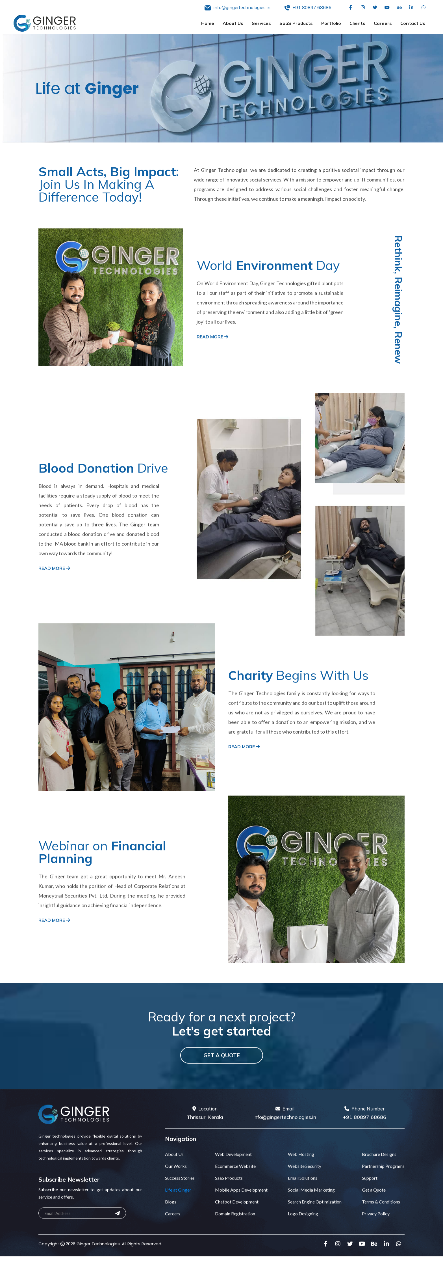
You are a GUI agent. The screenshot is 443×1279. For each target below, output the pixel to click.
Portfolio (331, 23)
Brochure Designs (379, 1182)
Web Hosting (301, 1182)
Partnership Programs (383, 1194)
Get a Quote (221, 1083)
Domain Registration (235, 1241)
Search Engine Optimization (315, 1229)
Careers (383, 23)
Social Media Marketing (311, 1217)
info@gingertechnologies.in (284, 1145)
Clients (357, 23)
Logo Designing (303, 1241)
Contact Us (412, 23)
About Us (233, 23)
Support (369, 1206)
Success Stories (180, 1206)
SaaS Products (296, 23)
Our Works (176, 1194)
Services (261, 23)
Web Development (233, 1182)
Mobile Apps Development (241, 1217)
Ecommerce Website (235, 1194)
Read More (212, 365)
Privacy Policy (376, 1241)
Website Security (304, 1194)
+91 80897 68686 (364, 1145)
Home (207, 23)
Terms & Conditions (381, 1229)
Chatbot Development (237, 1229)
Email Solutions (302, 1206)
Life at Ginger (178, 1217)
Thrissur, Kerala (205, 1145)
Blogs (170, 1229)
